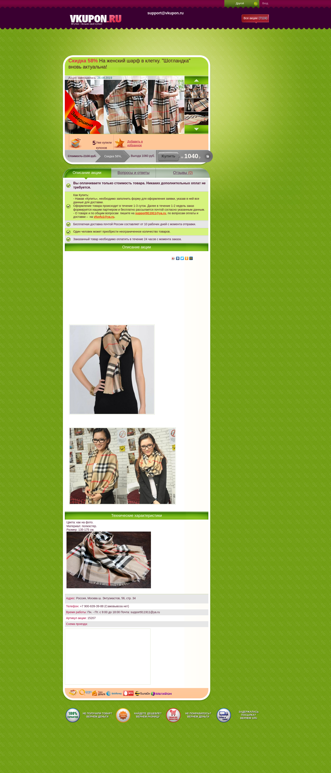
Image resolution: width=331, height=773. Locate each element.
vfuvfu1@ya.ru (104, 216)
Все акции (255, 18)
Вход (265, 3)
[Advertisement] (165, 42)
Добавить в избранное (135, 143)
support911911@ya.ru (150, 213)
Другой (240, 3)
